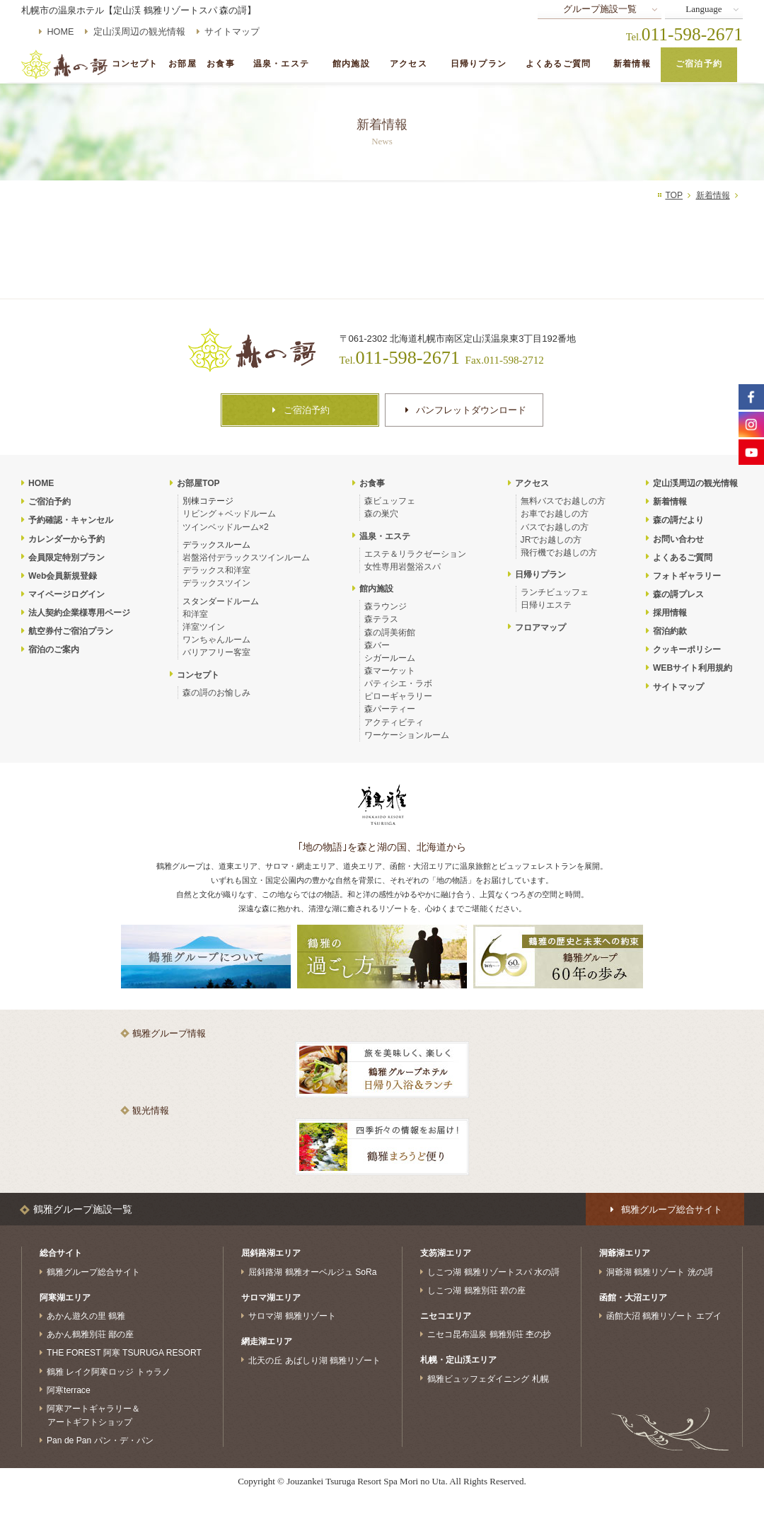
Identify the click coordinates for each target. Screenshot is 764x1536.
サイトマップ (232, 32)
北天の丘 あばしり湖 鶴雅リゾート (314, 1360)
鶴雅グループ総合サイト (93, 1272)
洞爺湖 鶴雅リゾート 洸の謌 (659, 1272)
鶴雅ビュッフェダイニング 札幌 (487, 1378)
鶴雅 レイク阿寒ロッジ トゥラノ (108, 1371)
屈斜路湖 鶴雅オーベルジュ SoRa (312, 1272)
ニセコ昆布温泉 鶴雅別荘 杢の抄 (489, 1334)
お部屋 (182, 64)
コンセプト (135, 64)
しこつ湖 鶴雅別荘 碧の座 (476, 1290)
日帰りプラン (479, 64)
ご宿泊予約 (699, 64)
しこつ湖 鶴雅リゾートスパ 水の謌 (493, 1272)
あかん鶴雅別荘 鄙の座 (90, 1334)
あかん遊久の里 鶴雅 (86, 1316)
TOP (674, 195)
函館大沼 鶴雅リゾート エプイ (664, 1316)
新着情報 (632, 64)
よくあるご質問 (558, 64)
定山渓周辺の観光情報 (139, 32)
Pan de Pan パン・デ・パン (100, 1440)
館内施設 (351, 64)
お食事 (220, 64)
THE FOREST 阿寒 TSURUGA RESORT (124, 1353)
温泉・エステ (281, 64)
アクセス (408, 64)
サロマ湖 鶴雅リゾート (291, 1316)
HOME (60, 32)
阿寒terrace (69, 1389)
